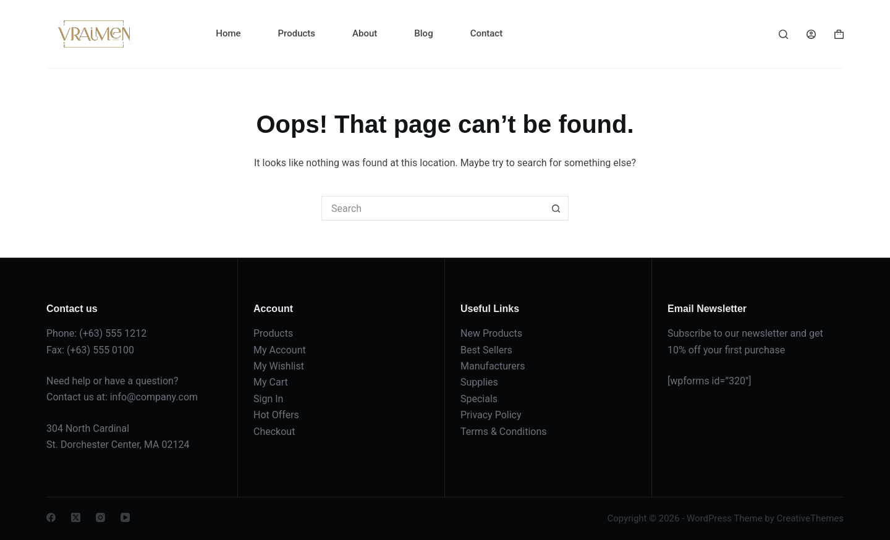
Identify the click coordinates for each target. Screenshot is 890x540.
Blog (423, 33)
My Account (279, 350)
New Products (491, 333)
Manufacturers (492, 366)
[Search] (783, 34)
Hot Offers (276, 415)
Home (228, 33)
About (364, 33)
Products (297, 33)
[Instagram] (100, 517)
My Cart (270, 382)
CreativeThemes (810, 518)
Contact (486, 33)
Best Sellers (486, 350)
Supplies (479, 382)
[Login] (811, 34)
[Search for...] (432, 208)
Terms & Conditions (503, 431)
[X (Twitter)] (75, 517)
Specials (479, 399)
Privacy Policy (491, 415)
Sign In (268, 399)
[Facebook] (51, 517)
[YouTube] (125, 517)
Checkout (274, 431)
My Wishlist (278, 366)
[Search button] (556, 208)
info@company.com (154, 397)
